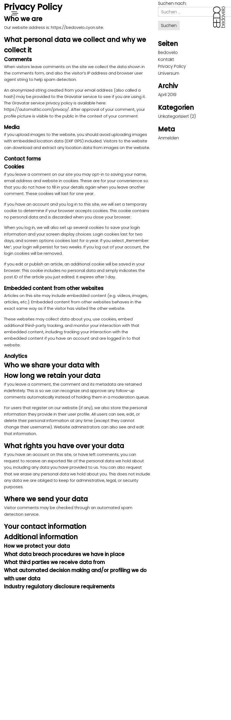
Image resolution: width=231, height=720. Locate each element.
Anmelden (168, 138)
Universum (168, 73)
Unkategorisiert (173, 116)
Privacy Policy (172, 66)
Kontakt (166, 59)
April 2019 (167, 95)
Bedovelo (168, 52)
